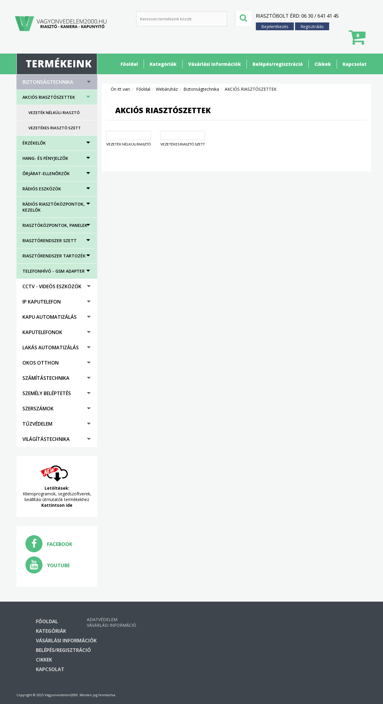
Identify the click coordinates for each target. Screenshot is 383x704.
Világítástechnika (46, 439)
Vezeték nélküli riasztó (54, 112)
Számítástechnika (45, 378)
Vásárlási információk (214, 64)
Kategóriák (163, 64)
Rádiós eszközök (41, 189)
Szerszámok (38, 408)
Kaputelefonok (42, 332)
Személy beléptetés (46, 393)
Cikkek (322, 64)
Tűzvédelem (37, 424)
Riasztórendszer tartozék (54, 256)
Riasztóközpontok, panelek (54, 225)
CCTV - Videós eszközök (51, 286)
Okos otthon (40, 362)
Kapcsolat (355, 64)
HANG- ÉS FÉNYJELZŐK (45, 158)
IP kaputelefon (41, 301)
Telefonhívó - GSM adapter (53, 271)
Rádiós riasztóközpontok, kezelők (53, 207)
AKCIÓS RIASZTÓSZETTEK (48, 97)
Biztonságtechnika (47, 82)
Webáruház (167, 89)
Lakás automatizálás (50, 347)
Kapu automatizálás (49, 317)
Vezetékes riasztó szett (54, 128)
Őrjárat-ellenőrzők (46, 173)
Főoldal (129, 64)
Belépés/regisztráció (278, 64)
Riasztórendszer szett (49, 240)
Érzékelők (34, 143)
